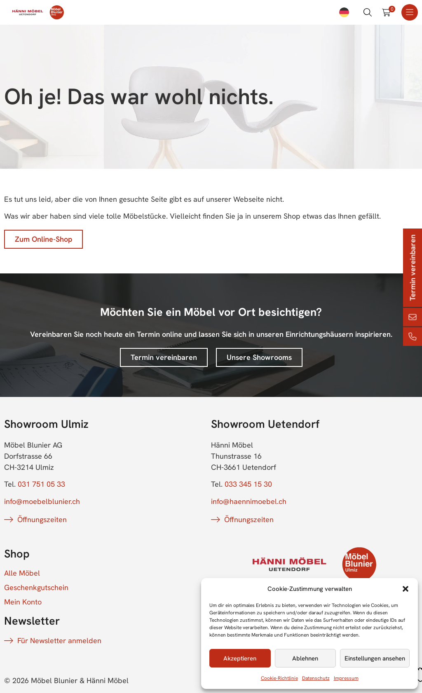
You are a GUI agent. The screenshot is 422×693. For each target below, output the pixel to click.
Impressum (346, 678)
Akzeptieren (239, 658)
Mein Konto (23, 602)
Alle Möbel (22, 573)
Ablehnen (305, 658)
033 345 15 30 (248, 484)
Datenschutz (316, 678)
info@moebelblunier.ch (42, 501)
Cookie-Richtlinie (279, 678)
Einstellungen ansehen (375, 658)
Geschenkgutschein (36, 587)
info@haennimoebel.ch (248, 501)
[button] (405, 589)
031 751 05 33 (41, 484)
